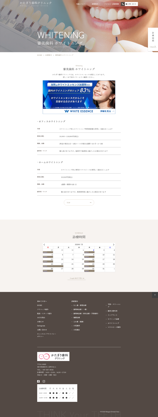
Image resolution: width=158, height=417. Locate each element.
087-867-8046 (32, 369)
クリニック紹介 (27, 309)
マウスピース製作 (98, 324)
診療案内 (95, 4)
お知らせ (25, 321)
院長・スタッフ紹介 (29, 313)
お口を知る (26, 317)
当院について (81, 4)
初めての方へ (26, 301)
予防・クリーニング (99, 304)
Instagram (25, 325)
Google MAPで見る (78, 278)
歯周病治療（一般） (65, 309)
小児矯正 (61, 329)
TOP (68, 202)
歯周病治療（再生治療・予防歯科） (71, 313)
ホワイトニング (97, 320)
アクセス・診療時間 (111, 4)
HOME (24, 305)
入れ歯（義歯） (63, 321)
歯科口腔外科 (97, 308)
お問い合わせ (26, 329)
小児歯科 (61, 325)
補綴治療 (61, 317)
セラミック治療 (97, 316)
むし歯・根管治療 (64, 305)
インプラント (97, 312)
